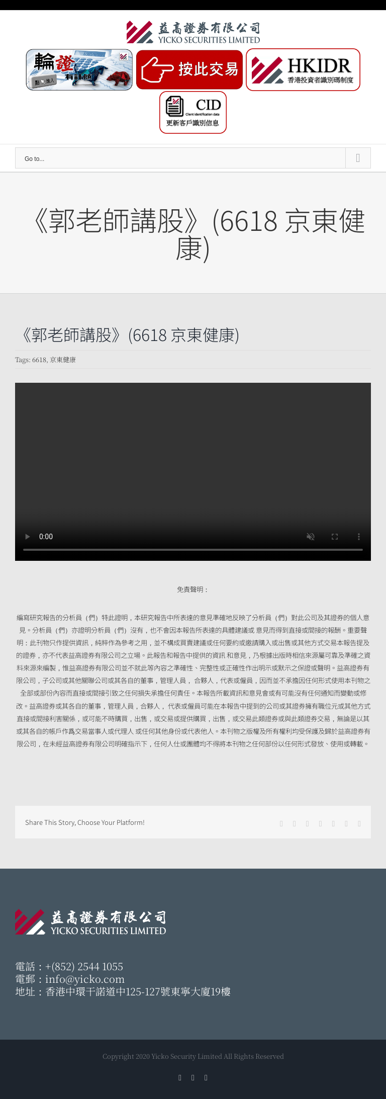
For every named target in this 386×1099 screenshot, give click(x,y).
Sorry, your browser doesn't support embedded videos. (193, 472)
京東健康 (63, 359)
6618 (39, 359)
